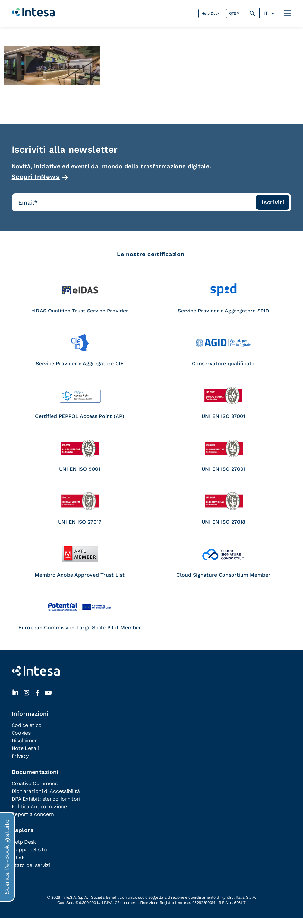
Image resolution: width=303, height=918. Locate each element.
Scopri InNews (36, 177)
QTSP (234, 13)
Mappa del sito (29, 850)
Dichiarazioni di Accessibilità (46, 791)
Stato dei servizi (31, 865)
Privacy (20, 756)
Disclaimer (24, 740)
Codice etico (27, 725)
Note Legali (25, 748)
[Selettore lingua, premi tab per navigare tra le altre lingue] (269, 13)
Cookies (21, 733)
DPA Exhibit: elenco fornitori (46, 799)
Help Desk (210, 13)
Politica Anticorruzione (39, 806)
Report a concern (33, 814)
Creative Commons (35, 783)
